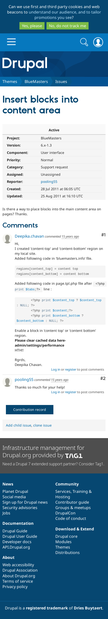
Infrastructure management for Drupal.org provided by (43, 450)
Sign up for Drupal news (25, 501)
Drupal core (66, 535)
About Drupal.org (18, 575)
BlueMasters (36, 81)
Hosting (62, 495)
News (7, 483)
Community (67, 483)
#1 (103, 235)
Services (63, 490)
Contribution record (29, 408)
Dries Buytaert (88, 607)
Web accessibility (18, 563)
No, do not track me (67, 25)
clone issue (42, 424)
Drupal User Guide (19, 535)
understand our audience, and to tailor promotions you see (65, 14)
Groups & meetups (73, 506)
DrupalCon (65, 512)
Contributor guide (72, 501)
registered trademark (47, 607)
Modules (63, 540)
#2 (103, 377)
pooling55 (49, 181)
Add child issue (18, 424)
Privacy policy (15, 585)
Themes (9, 81)
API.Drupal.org (16, 546)
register (70, 368)
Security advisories (19, 506)
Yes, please (32, 25)
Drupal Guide (14, 530)
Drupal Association (20, 569)
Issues (61, 81)
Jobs (6, 512)
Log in (55, 368)
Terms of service (17, 580)
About (8, 556)
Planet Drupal (15, 490)
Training (80, 490)
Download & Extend (74, 528)
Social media (14, 495)
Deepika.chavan (29, 236)
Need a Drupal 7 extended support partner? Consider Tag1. (53, 463)
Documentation (18, 522)
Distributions (67, 551)
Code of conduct (70, 517)
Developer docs (16, 540)
